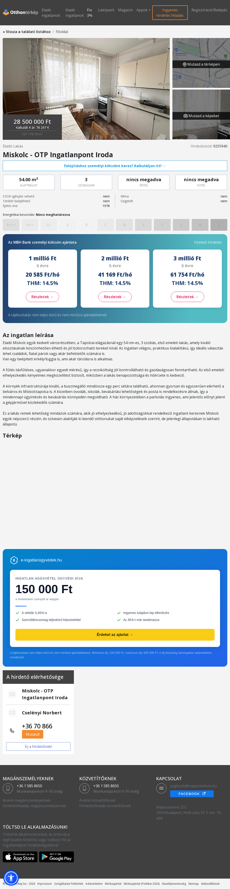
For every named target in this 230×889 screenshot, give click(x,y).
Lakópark (106, 9)
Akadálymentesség (174, 884)
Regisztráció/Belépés (209, 9)
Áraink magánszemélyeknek (27, 800)
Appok (142, 9)
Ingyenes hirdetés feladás (170, 12)
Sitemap (193, 884)
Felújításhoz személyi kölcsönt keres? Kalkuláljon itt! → (115, 165)
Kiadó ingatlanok (74, 12)
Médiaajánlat (113, 884)
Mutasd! (32, 734)
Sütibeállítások (210, 884)
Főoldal (62, 31)
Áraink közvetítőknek (97, 800)
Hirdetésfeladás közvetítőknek (105, 805)
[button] (11, 877)
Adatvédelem (94, 884)
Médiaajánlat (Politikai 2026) (142, 884)
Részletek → (42, 296)
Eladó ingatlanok (51, 12)
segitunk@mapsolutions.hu (193, 785)
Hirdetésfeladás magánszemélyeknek (34, 805)
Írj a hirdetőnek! (38, 746)
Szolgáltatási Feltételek (68, 884)
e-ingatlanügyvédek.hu (41, 560)
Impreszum (44, 884)
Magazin (125, 9)
